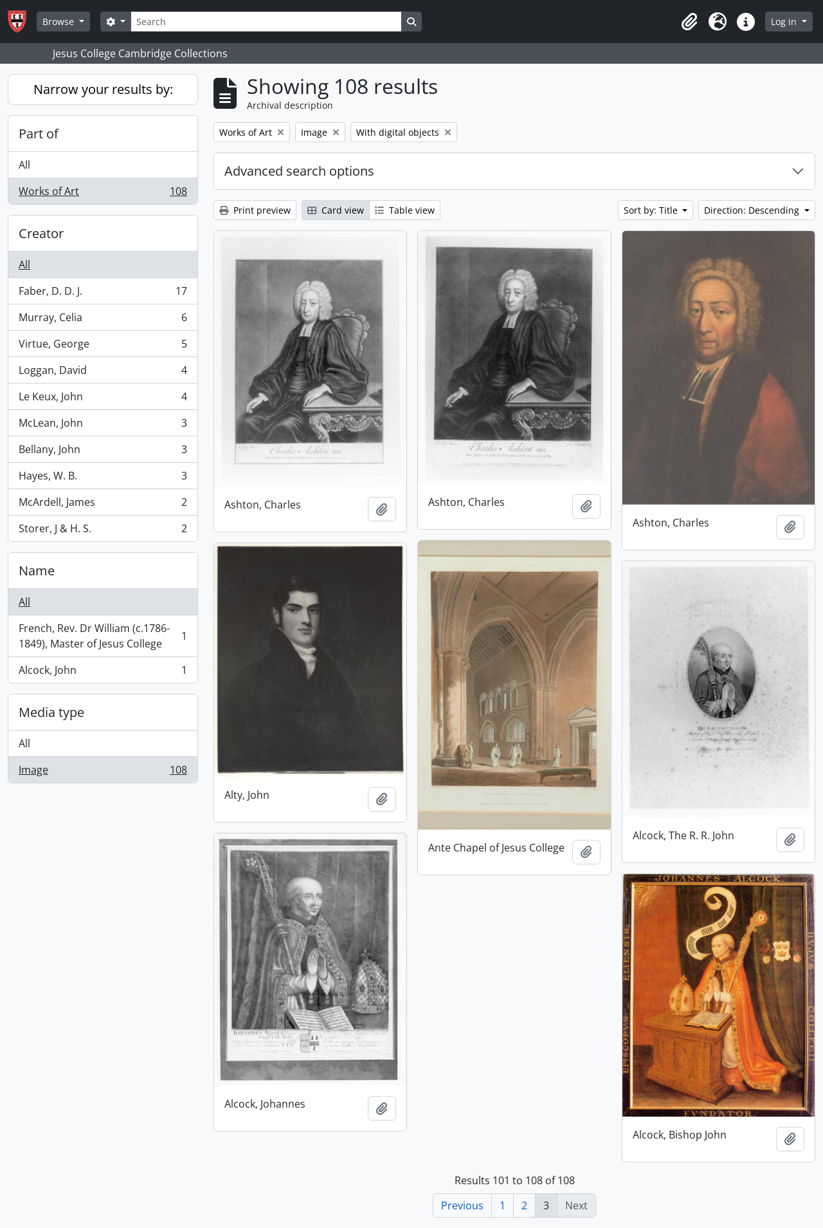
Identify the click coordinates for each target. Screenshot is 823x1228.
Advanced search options (299, 171)
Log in (785, 21)
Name (37, 570)
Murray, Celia (102, 320)
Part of (39, 133)
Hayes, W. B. (102, 478)
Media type (51, 712)
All (24, 165)
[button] (689, 22)
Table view (405, 210)
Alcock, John (102, 672)
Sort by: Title (652, 210)
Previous (462, 1205)
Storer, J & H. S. (102, 531)
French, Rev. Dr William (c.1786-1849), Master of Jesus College (102, 636)
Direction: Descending (753, 210)
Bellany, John (102, 452)
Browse (59, 21)
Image (102, 772)
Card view (335, 210)
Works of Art (102, 193)
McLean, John (102, 425)
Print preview (255, 210)
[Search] (266, 22)
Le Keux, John (102, 399)
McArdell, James (102, 505)
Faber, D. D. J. (102, 293)
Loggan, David (102, 373)
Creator (41, 233)
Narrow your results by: (103, 89)
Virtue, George (102, 346)
